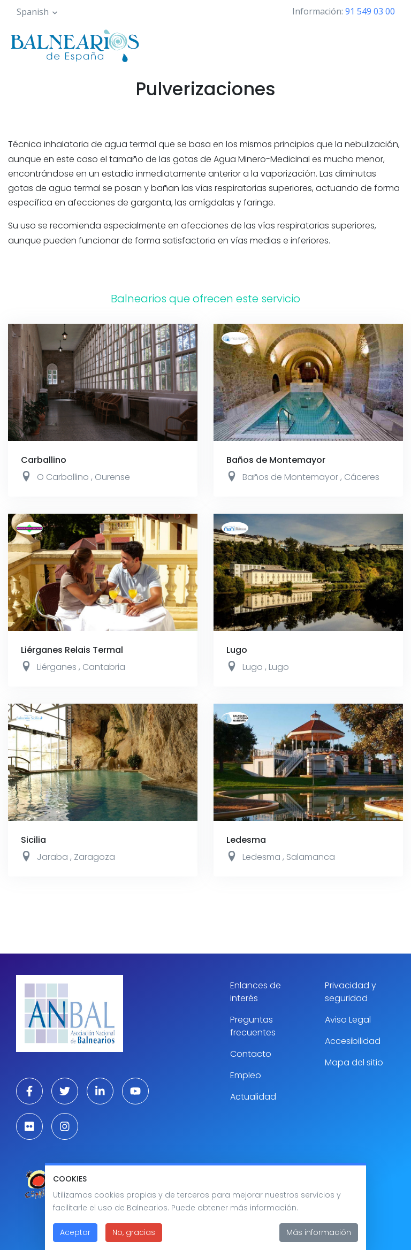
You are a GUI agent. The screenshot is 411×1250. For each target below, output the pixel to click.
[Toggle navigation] (388, 44)
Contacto (250, 1054)
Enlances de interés (255, 991)
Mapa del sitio (354, 1062)
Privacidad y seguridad (350, 991)
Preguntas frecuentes (253, 1026)
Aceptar (75, 1232)
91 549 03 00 (370, 11)
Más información (318, 1232)
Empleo (245, 1075)
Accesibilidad (352, 1041)
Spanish (33, 12)
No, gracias (133, 1232)
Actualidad (253, 1097)
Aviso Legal (348, 1019)
